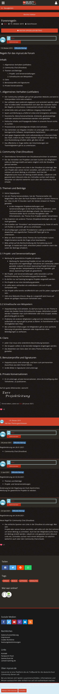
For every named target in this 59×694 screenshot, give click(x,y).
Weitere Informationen (9, 691)
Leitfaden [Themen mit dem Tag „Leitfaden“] (23, 581)
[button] (3, 3)
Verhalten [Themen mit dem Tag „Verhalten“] (34, 581)
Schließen (22, 691)
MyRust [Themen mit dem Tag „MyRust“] (6, 581)
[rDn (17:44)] (9, 594)
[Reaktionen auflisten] (2, 409)
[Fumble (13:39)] (4, 594)
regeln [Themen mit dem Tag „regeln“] (14, 581)
